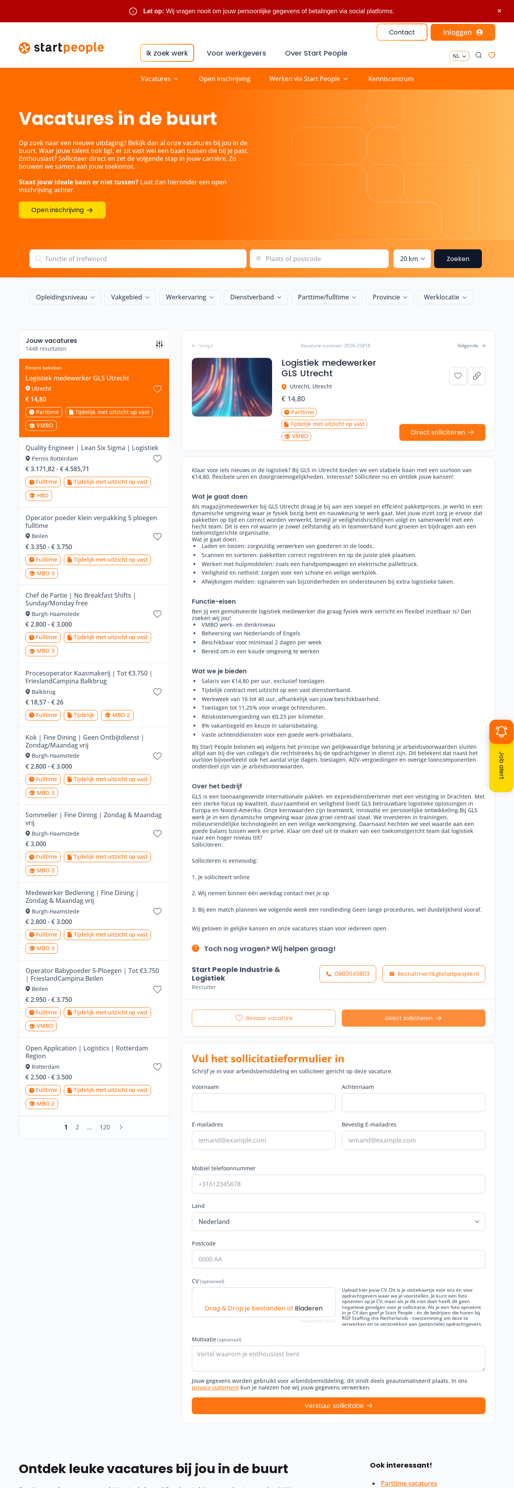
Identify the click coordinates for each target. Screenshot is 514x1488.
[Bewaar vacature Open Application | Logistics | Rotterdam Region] (157, 1066)
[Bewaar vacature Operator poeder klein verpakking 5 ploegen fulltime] (157, 536)
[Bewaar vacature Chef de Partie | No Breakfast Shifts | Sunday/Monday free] (157, 614)
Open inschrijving (225, 78)
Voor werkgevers (236, 53)
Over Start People (316, 53)
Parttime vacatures (409, 1483)
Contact (402, 32)
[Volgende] (121, 1127)
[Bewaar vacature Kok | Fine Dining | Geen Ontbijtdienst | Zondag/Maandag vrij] (157, 756)
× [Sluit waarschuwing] (499, 10)
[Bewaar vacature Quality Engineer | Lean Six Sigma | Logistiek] (157, 458)
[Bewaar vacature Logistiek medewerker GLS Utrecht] (157, 389)
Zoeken (458, 258)
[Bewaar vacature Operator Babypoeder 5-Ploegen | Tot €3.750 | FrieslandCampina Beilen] (157, 989)
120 (104, 1127)
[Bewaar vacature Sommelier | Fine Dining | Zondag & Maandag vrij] (157, 833)
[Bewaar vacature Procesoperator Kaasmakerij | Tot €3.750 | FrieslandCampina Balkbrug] (157, 691)
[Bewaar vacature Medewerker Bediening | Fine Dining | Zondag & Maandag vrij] (157, 911)
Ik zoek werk (167, 53)
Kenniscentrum (391, 78)
